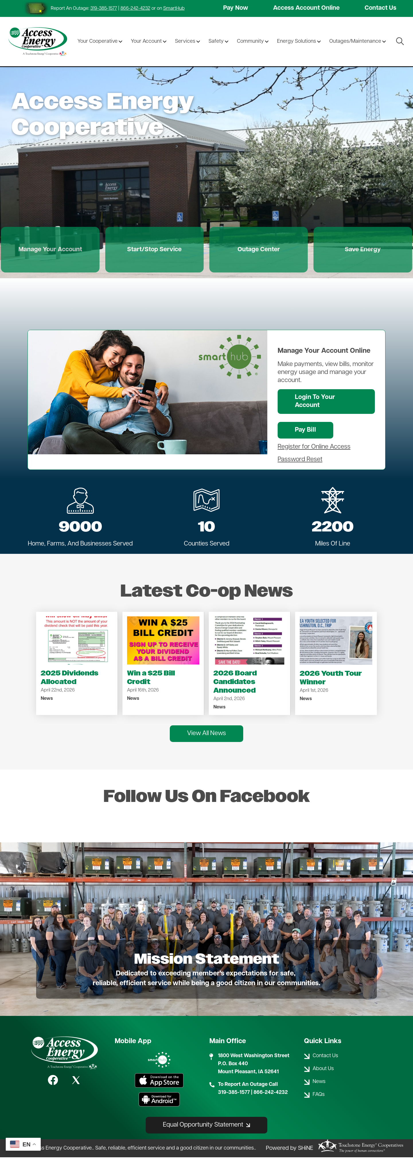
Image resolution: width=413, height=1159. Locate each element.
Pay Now (235, 8)
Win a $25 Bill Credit (151, 679)
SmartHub (174, 8)
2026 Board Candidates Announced (235, 683)
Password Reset (300, 461)
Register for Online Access (314, 448)
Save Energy (358, 250)
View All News (206, 735)
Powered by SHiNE (289, 1150)
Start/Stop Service (156, 250)
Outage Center (257, 250)
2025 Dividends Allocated (69, 679)
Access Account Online (306, 8)
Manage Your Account (55, 250)
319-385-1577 (103, 8)
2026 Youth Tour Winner (331, 679)
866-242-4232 (135, 8)
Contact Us (380, 8)
